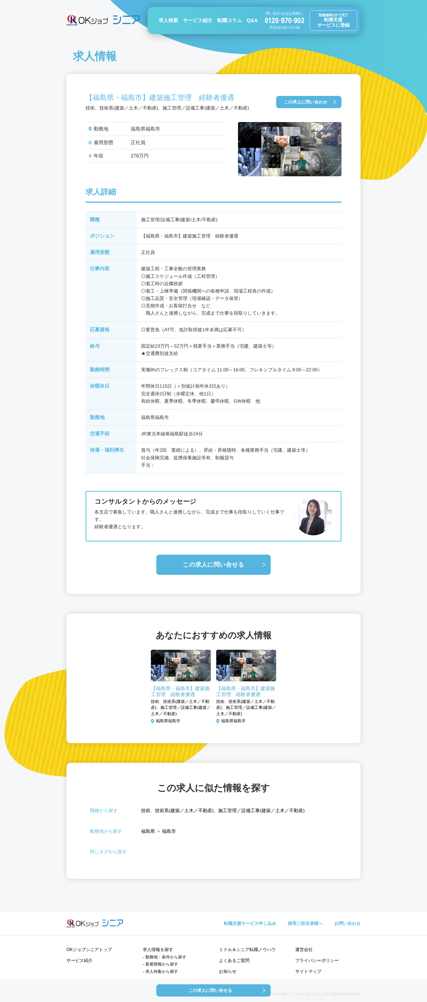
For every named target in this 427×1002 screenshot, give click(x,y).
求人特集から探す (161, 971)
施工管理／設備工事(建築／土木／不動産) (261, 810)
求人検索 (168, 20)
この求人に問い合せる (213, 564)
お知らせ (227, 971)
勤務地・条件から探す (165, 957)
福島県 (148, 831)
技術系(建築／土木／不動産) (184, 810)
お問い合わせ (347, 923)
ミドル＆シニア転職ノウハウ (247, 949)
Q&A (252, 20)
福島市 (169, 831)
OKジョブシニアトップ (89, 949)
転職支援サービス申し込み (250, 923)
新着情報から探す (161, 964)
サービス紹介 (197, 20)
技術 (145, 810)
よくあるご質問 (234, 960)
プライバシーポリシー (317, 960)
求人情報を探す (158, 949)
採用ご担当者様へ (305, 923)
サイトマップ (308, 971)
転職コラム (229, 20)
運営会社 (304, 949)
